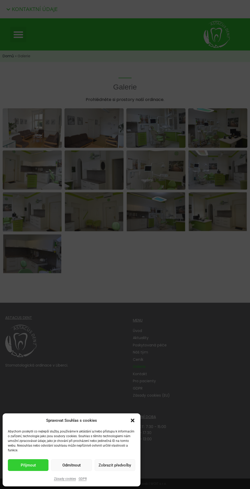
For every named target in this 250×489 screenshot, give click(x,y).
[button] (132, 420)
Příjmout (28, 465)
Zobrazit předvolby (115, 465)
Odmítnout (71, 465)
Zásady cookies (65, 479)
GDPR (83, 479)
